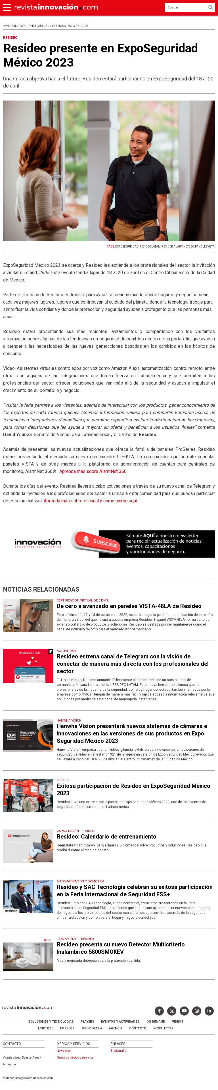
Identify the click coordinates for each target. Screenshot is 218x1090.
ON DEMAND (155, 1021)
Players (87, 1021)
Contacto (137, 1028)
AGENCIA (115, 1028)
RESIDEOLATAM (150, 246)
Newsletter (163, 1028)
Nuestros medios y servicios (75, 1057)
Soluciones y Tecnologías (51, 1021)
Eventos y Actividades (120, 1021)
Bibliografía (92, 1028)
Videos (177, 1021)
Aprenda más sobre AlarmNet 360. (93, 471)
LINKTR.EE (45, 1028)
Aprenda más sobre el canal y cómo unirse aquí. (91, 501)
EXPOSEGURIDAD (127, 246)
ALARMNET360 (183, 246)
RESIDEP (167, 246)
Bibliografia (118, 1050)
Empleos (67, 1028)
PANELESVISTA (205, 246)
